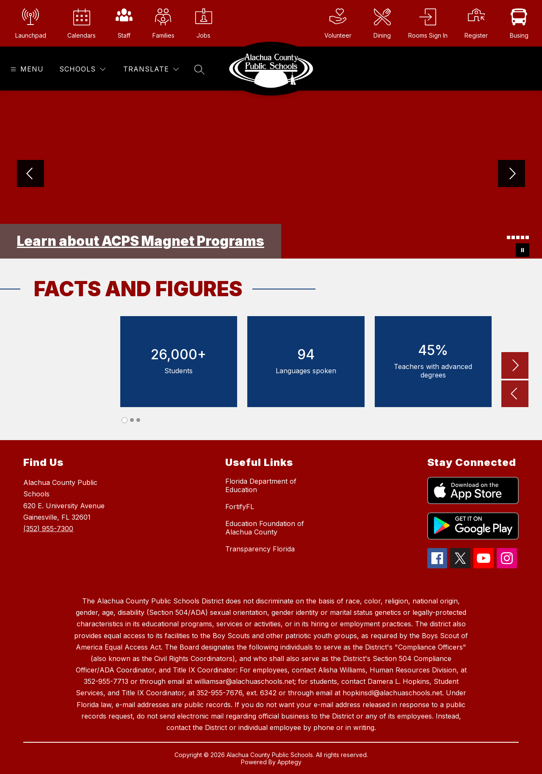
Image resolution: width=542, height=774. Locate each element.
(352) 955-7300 (48, 528)
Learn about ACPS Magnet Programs (140, 241)
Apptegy (289, 762)
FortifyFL (239, 506)
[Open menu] (26, 69)
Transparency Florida (260, 549)
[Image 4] (518, 237)
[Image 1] (504, 239)
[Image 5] (522, 237)
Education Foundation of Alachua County (264, 527)
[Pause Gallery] (522, 250)
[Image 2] (508, 237)
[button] (514, 394)
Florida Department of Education (260, 485)
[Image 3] (513, 237)
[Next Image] (511, 174)
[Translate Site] (151, 69)
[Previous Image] (30, 174)
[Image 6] (527, 237)
